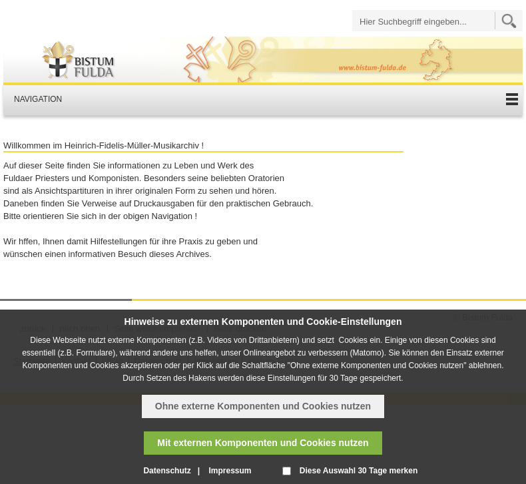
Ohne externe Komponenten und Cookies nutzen (263, 406)
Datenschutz (166, 470)
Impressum (229, 470)
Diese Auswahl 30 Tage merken (358, 470)
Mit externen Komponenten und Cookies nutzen (262, 442)
